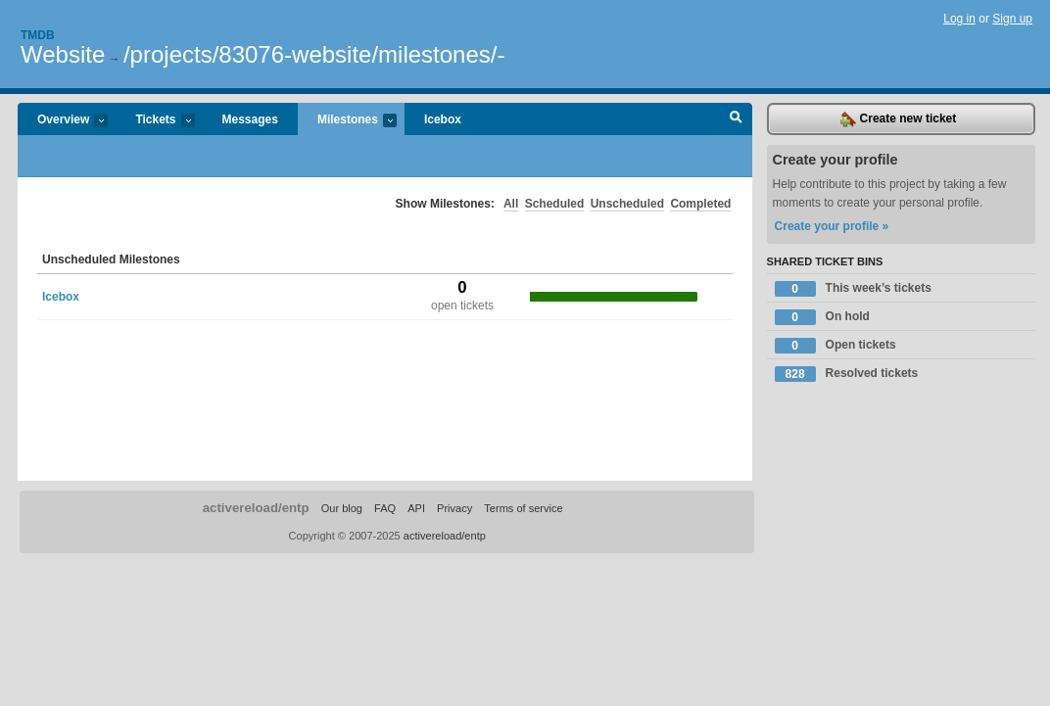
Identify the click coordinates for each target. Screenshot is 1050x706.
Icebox (442, 119)
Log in (959, 18)
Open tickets (835, 345)
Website (63, 54)
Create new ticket (898, 119)
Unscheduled (627, 204)
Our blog (341, 508)
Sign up (1012, 18)
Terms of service (523, 508)
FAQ (385, 508)
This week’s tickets (853, 289)
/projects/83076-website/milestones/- (314, 54)
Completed (700, 204)
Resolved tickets (847, 374)
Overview (63, 121)
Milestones (347, 121)
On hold (822, 317)
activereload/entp (256, 507)
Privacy (454, 508)
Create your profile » (832, 226)
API (416, 508)
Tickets (155, 121)
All (510, 204)
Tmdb (38, 35)
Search (736, 119)
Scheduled (555, 204)
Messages (250, 119)
